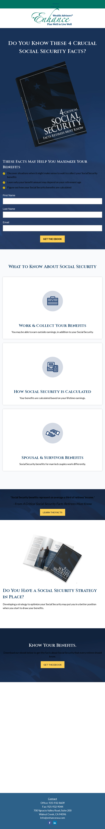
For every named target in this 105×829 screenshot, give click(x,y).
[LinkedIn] (55, 823)
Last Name (9, 208)
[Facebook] (50, 823)
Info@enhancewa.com (52, 817)
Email (6, 222)
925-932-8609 (57, 802)
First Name (9, 195)
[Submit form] (52, 239)
